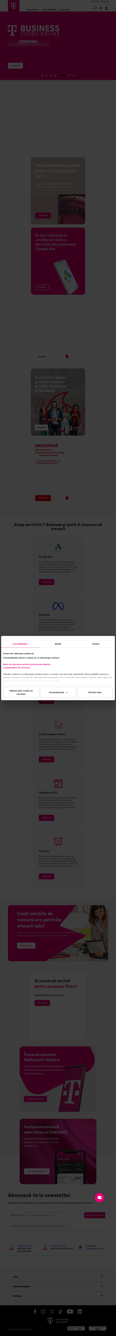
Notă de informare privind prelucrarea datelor (26, 664)
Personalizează (58, 692)
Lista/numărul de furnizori (17, 667)
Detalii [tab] (58, 644)
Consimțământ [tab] (20, 644)
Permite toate (94, 692)
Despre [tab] (95, 644)
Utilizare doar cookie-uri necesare (21, 692)
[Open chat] (99, 1197)
